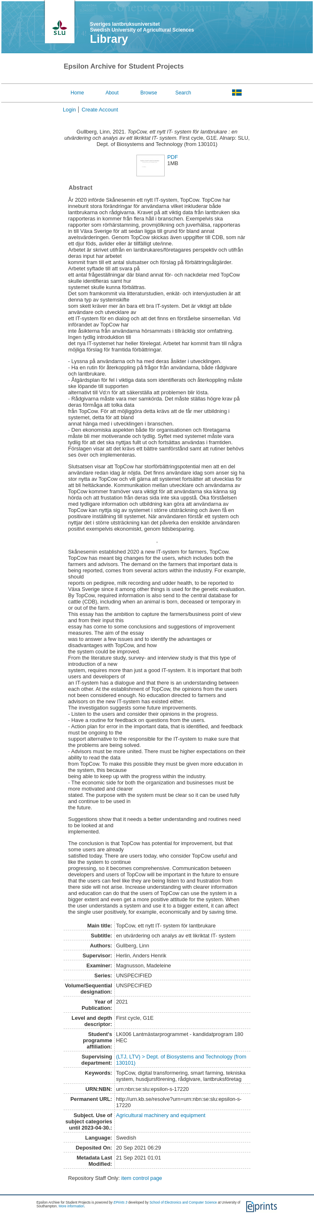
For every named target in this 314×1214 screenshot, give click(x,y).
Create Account (100, 109)
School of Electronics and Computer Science (183, 1202)
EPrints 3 (120, 1202)
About (112, 93)
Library (109, 39)
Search (183, 93)
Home (77, 93)
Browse (149, 93)
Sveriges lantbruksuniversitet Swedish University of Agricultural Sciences (142, 27)
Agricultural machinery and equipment (160, 1115)
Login (69, 109)
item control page (141, 1178)
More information (71, 1206)
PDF (172, 157)
